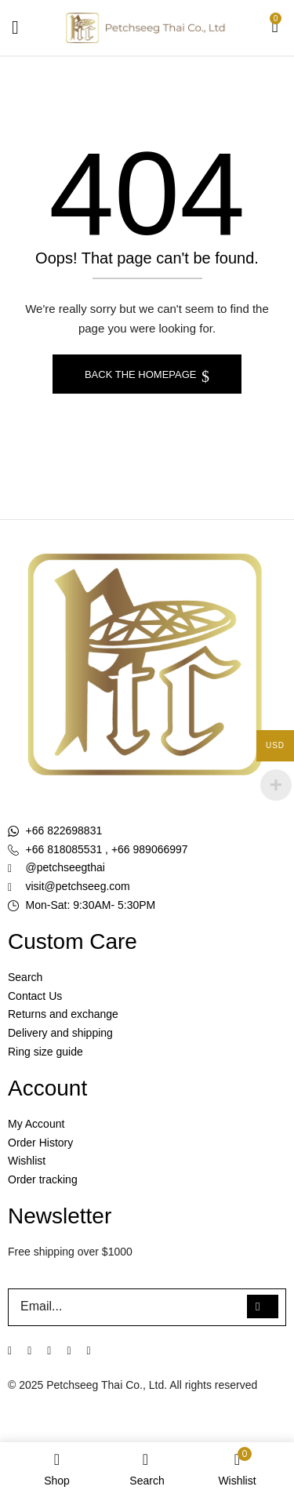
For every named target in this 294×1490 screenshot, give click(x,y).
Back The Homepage (142, 374)
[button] (275, 28)
